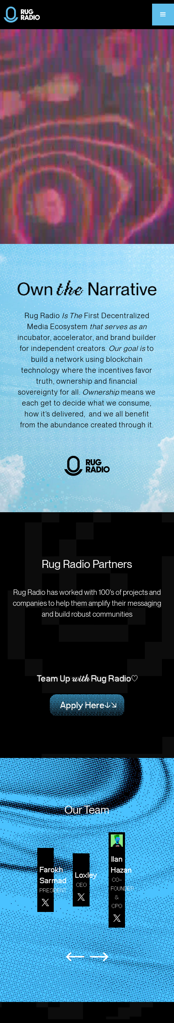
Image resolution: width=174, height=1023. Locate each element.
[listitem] (49, 880)
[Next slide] (99, 956)
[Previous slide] (75, 956)
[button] (163, 14)
